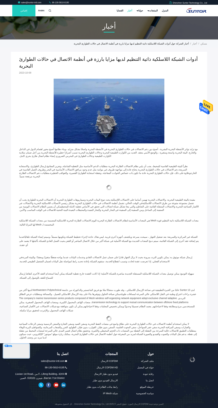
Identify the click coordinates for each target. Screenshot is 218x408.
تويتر (41, 385)
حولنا (140, 10)
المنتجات (152, 10)
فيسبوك (48, 385)
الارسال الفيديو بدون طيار (105, 380)
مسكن (203, 43)
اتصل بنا (150, 380)
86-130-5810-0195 (59, 2)
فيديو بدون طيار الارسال (106, 374)
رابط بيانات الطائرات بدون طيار (102, 387)
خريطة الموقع (147, 387)
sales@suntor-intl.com (30, 2)
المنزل (165, 10)
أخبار (129, 10)
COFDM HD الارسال (107, 367)
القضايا (120, 10)
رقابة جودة (148, 374)
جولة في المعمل (145, 367)
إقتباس (23, 10)
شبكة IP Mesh (110, 393)
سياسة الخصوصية (145, 393)
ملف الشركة (147, 361)
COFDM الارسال (109, 361)
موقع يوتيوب (56, 385)
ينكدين (63, 385)
